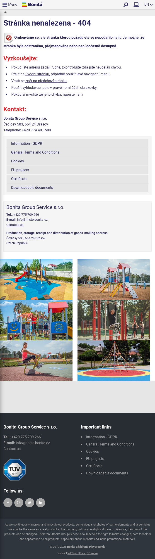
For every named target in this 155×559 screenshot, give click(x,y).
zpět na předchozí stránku (46, 81)
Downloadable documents (32, 187)
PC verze (92, 553)
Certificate (19, 179)
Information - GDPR (26, 143)
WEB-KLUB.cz (76, 553)
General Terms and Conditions (35, 152)
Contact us (12, 449)
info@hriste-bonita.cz (32, 219)
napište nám (73, 94)
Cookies (17, 161)
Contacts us (14, 225)
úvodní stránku (37, 74)
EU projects (20, 170)
